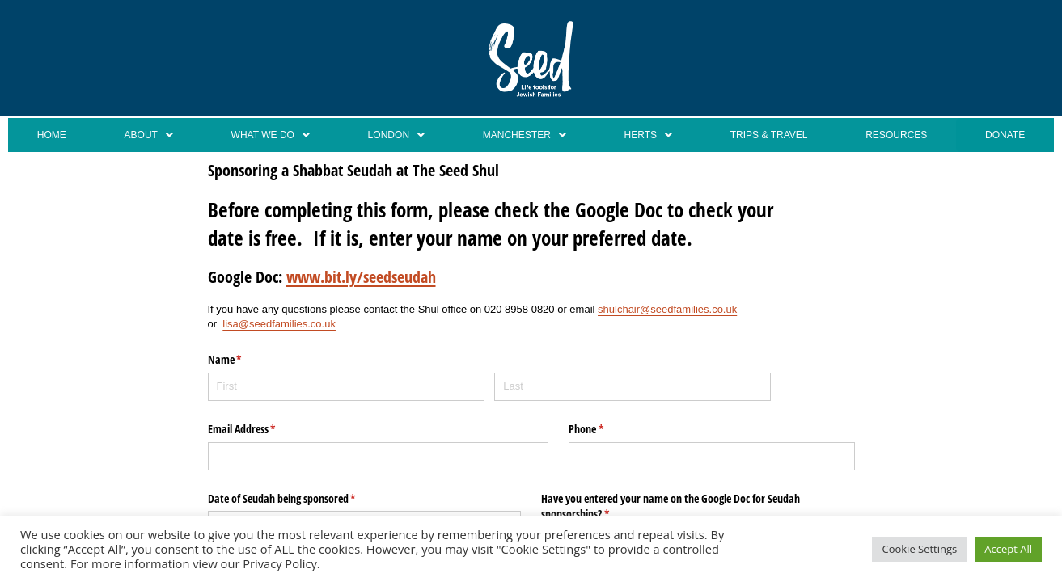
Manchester (519, 136)
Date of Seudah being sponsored (301, 500)
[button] (141, 136)
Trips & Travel (765, 136)
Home (49, 136)
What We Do (263, 136)
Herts (643, 136)
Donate (1005, 136)
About (142, 136)
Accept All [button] (1008, 549)
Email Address (261, 432)
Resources (897, 136)
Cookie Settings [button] (919, 549)
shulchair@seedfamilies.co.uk (667, 311)
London (389, 136)
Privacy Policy (280, 563)
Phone (605, 432)
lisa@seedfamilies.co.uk (279, 326)
